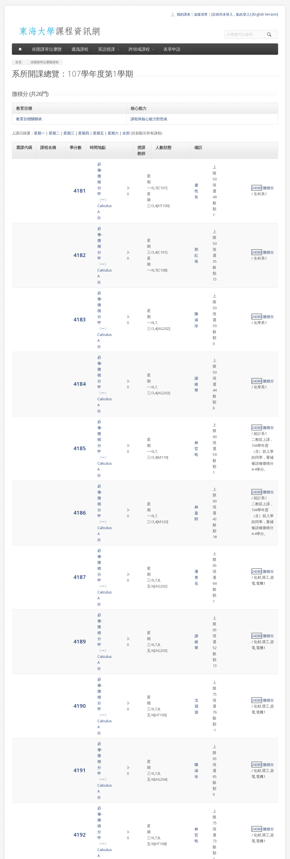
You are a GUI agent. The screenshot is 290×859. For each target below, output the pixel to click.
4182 (22, 192)
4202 (22, 601)
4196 (22, 464)
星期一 (39, 133)
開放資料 (130, 831)
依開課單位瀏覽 (47, 49)
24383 (203, 169)
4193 (22, 419)
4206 (22, 697)
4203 (22, 623)
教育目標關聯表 (29, 118)
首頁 (126, 799)
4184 (22, 237)
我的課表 (183, 14)
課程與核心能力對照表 (149, 118)
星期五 (98, 133)
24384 (203, 419)
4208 (22, 745)
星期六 (113, 133)
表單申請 (171, 49)
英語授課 (108, 49)
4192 (22, 396)
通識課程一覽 (133, 812)
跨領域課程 (141, 49)
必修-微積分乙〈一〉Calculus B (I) (50, 419)
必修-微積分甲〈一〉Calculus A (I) (50, 169)
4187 (22, 306)
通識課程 (79, 49)
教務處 (107, 853)
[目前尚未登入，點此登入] (231, 14)
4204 (22, 649)
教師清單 (130, 837)
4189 (22, 328)
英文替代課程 (227, 646)
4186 (22, 283)
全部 (126, 133)
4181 (22, 169)
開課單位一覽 (133, 806)
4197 (22, 487)
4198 (22, 510)
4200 (22, 555)
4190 (22, 351)
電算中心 (89, 853)
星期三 (68, 133)
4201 (22, 578)
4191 (22, 374)
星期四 (83, 133)
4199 (22, 532)
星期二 (54, 133)
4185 (22, 260)
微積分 (214, 169)
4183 (22, 215)
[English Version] (265, 14)
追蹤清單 (201, 14)
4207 (22, 720)
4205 (22, 675)
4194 (22, 442)
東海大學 (16, 853)
